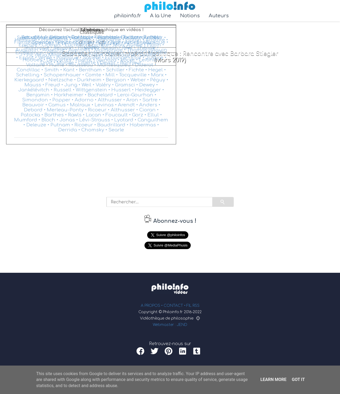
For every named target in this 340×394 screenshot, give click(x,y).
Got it (298, 379)
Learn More (273, 379)
